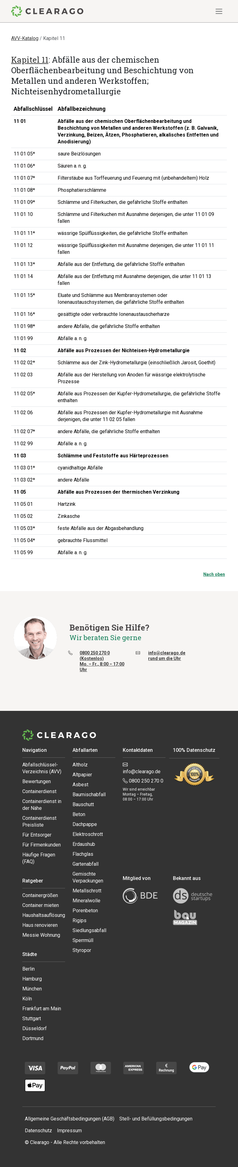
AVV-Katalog (24, 38)
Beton (79, 814)
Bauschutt (83, 804)
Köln (27, 999)
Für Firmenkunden (41, 845)
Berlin (28, 969)
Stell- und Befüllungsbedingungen (155, 1119)
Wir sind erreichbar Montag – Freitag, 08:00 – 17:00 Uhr (139, 794)
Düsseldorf (34, 1028)
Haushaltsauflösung (43, 915)
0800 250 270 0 (143, 781)
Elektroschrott (88, 834)
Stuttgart (31, 1018)
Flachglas (83, 854)
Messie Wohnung (41, 935)
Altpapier (82, 775)
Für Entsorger (36, 835)
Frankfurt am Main (41, 1009)
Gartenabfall (86, 864)
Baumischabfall (89, 794)
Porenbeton (85, 910)
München (32, 989)
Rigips (79, 920)
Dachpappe (85, 824)
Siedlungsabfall (89, 930)
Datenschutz (38, 1130)
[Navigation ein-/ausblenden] (219, 11)
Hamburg (32, 979)
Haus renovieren (40, 925)
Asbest (80, 785)
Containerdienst (39, 791)
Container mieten (40, 905)
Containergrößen (40, 895)
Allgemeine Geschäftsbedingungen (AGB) (69, 1119)
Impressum (69, 1130)
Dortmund (32, 1038)
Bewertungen (36, 781)
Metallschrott (87, 891)
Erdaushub (84, 844)
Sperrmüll (83, 940)
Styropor (82, 950)
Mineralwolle (86, 901)
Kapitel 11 (29, 59)
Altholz (80, 765)
